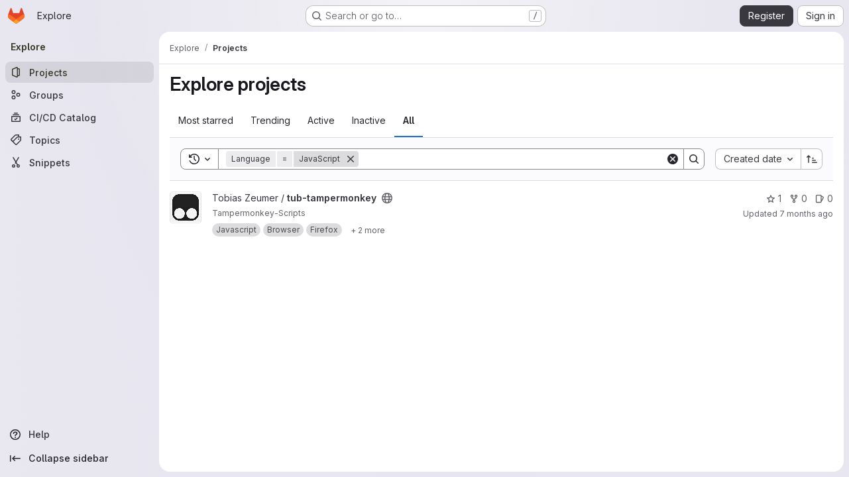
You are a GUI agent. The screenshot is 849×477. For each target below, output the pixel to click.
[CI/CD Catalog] (79, 117)
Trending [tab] (270, 120)
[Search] (512, 159)
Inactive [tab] (369, 120)
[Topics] (79, 139)
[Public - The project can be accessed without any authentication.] (387, 198)
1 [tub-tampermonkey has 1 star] (773, 198)
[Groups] (79, 94)
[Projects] (79, 72)
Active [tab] (321, 120)
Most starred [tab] (205, 120)
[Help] (79, 434)
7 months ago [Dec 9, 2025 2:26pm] (806, 214)
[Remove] (351, 159)
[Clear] (673, 159)
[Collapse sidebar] (79, 458)
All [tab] (408, 120)
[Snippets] (79, 162)
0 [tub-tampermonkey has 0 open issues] (824, 198)
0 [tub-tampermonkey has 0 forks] (798, 198)
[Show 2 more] (368, 230)
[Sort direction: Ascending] (811, 159)
